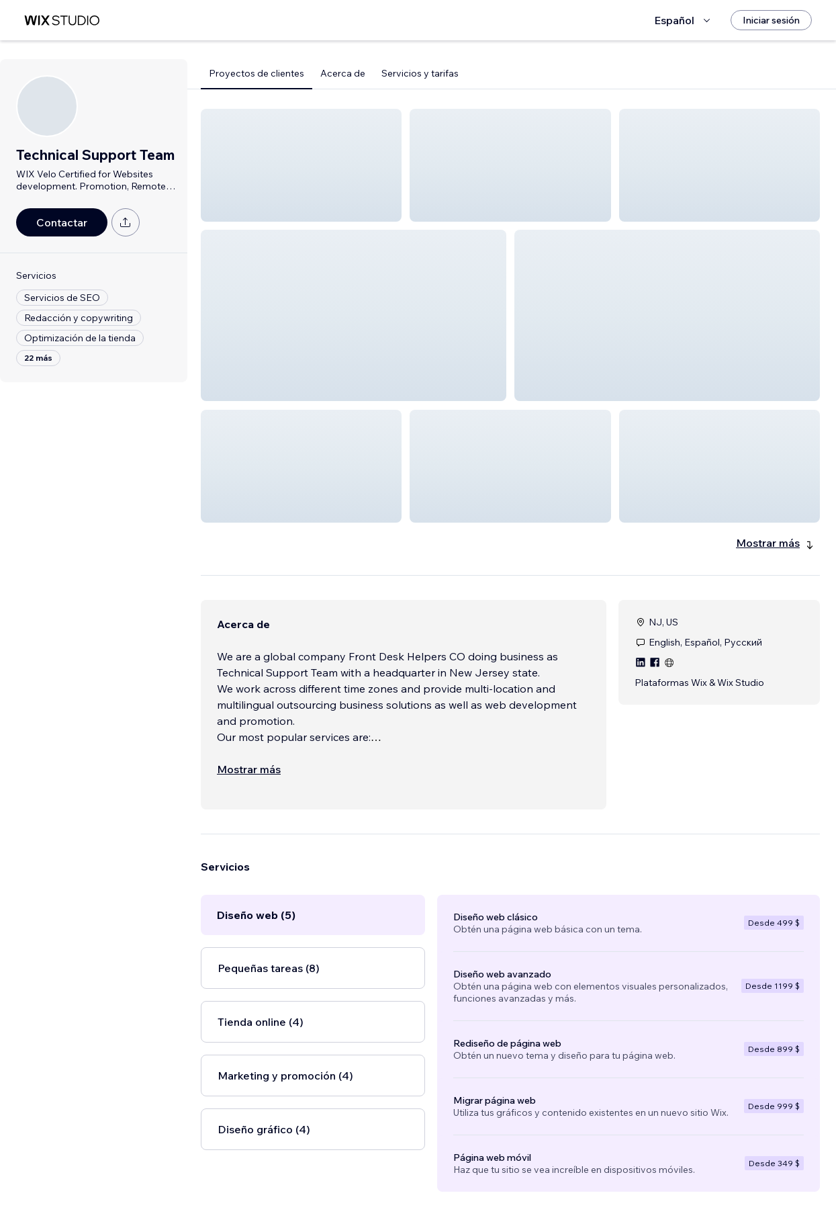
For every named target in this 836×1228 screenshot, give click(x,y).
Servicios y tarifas (420, 73)
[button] (301, 165)
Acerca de (342, 73)
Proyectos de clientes (256, 73)
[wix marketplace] (61, 20)
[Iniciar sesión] (771, 20)
